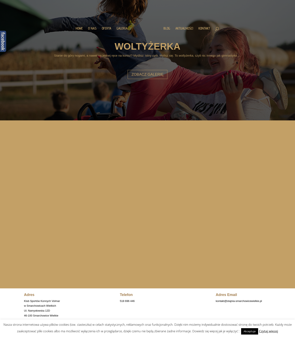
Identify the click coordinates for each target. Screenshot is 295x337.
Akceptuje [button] (250, 331)
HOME (79, 28)
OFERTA (106, 28)
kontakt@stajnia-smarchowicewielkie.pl (239, 301)
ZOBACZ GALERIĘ (147, 74)
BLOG (166, 28)
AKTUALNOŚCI (184, 28)
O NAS (92, 28)
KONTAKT (204, 28)
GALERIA (122, 28)
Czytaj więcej (268, 331)
